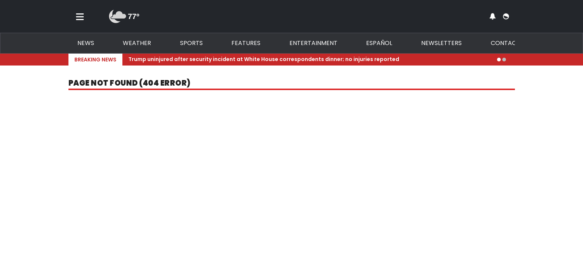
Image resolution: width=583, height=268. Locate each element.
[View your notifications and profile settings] (492, 16)
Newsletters (441, 43)
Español (379, 43)
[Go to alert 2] (504, 59)
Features (245, 43)
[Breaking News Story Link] (309, 60)
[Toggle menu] (80, 16)
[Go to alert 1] (499, 59)
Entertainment (313, 43)
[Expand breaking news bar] (513, 59)
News (85, 43)
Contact (505, 43)
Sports (191, 43)
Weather (137, 43)
